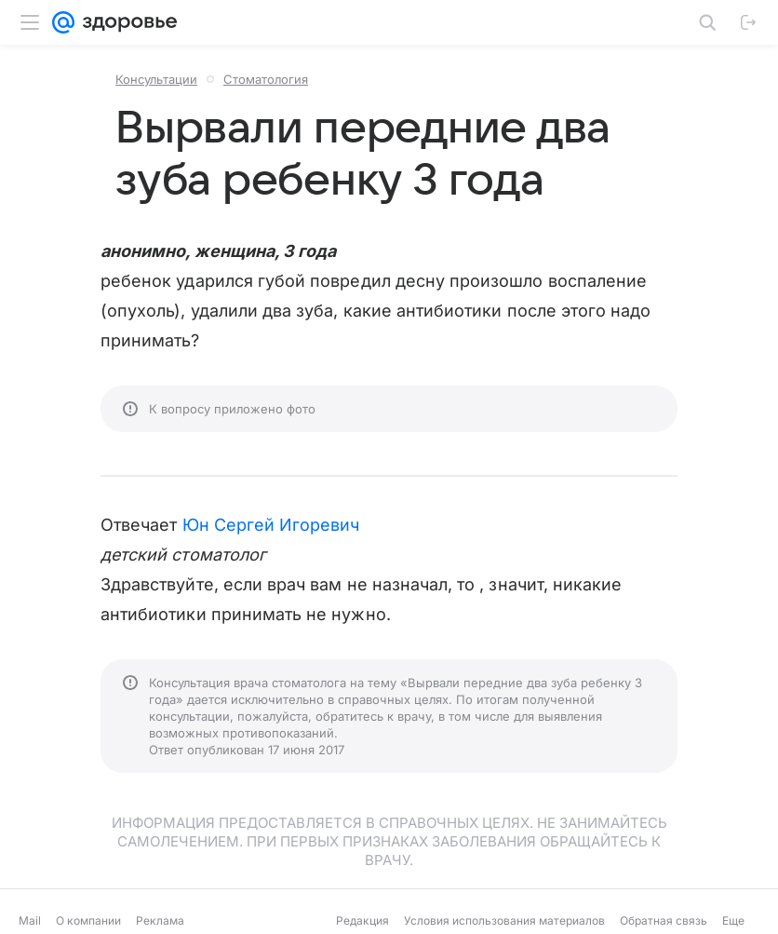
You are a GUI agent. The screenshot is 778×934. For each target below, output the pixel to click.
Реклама (160, 920)
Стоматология (265, 79)
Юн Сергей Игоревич (271, 525)
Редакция (362, 920)
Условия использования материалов (504, 920)
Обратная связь (663, 920)
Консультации (156, 79)
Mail (30, 920)
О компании (88, 920)
